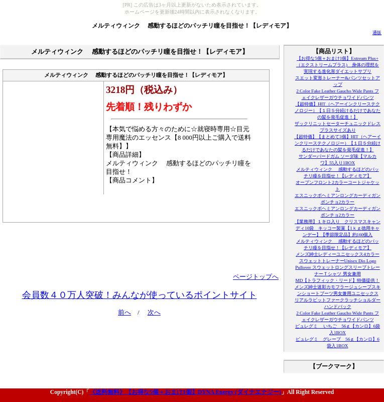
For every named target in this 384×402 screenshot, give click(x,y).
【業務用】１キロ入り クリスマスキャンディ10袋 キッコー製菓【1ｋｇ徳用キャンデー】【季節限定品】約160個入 (337, 228)
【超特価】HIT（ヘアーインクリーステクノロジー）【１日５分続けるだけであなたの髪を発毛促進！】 (337, 111)
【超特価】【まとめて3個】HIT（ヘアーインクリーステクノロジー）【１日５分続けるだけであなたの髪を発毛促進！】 (337, 143)
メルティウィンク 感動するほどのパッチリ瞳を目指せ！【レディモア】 (192, 26)
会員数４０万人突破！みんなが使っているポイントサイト (139, 295)
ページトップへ (256, 276)
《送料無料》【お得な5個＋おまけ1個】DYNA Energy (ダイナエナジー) (185, 392)
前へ (124, 312)
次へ (154, 312)
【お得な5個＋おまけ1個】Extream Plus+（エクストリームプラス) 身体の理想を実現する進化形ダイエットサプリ (337, 65)
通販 (376, 32)
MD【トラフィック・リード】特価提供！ (338, 280)
